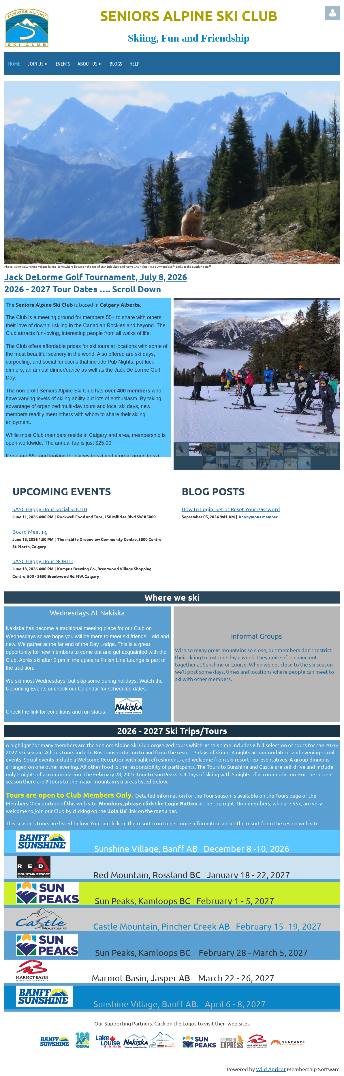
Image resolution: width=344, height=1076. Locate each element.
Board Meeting (30, 531)
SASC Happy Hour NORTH (42, 561)
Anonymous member (258, 516)
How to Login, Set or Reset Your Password (231, 509)
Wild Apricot (271, 1069)
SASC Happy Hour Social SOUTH (49, 509)
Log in (332, 13)
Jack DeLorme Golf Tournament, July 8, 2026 (95, 276)
